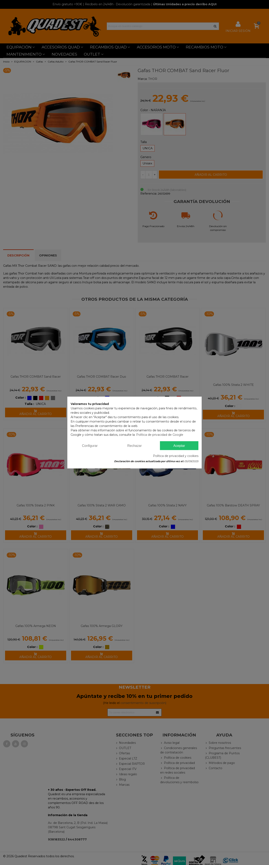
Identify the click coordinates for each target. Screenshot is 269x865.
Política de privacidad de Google (159, 435)
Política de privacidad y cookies (175, 456)
